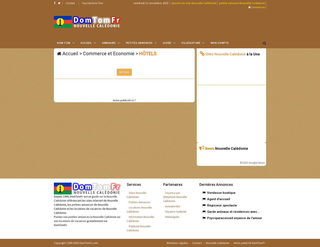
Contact (70, 3)
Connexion (258, 7)
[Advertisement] (201, 23)
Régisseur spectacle (222, 205)
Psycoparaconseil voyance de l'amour (234, 218)
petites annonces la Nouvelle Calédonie (92, 217)
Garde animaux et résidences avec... (233, 212)
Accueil (86, 43)
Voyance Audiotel (175, 211)
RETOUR (124, 72)
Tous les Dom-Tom (92, 3)
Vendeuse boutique (221, 193)
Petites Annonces (139, 43)
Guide (167, 43)
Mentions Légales (177, 243)
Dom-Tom (63, 43)
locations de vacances (72, 221)
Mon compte (220, 43)
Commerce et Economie (108, 53)
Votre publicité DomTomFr (249, 243)
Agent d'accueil (218, 199)
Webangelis (172, 217)
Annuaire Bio (172, 206)
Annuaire (109, 43)
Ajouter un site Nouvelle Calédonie (194, 3)
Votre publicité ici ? (124, 100)
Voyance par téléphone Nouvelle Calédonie (175, 197)
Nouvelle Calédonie (217, 243)
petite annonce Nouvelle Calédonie (242, 3)
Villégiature (190, 43)
